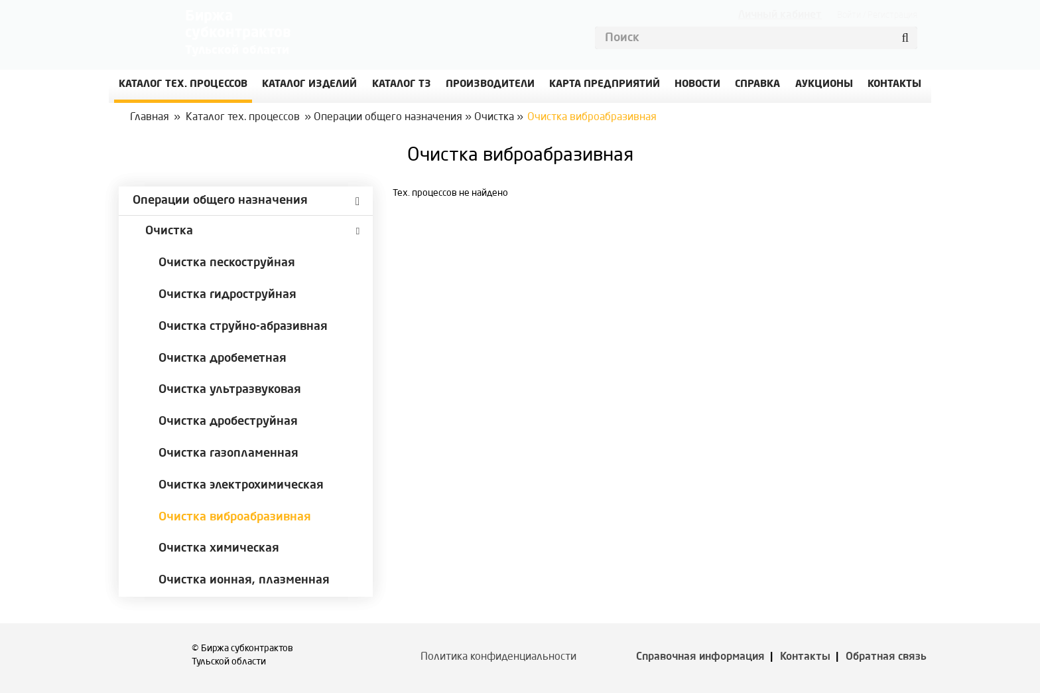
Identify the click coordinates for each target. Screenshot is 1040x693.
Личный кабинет (780, 15)
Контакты (805, 657)
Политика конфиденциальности (498, 657)
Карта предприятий (604, 85)
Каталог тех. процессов (243, 117)
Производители (490, 85)
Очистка (494, 117)
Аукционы (824, 85)
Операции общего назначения (388, 117)
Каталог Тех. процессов (183, 85)
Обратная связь (886, 657)
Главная (149, 117)
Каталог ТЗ (401, 85)
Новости (697, 85)
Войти (849, 15)
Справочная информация (700, 657)
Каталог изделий (309, 85)
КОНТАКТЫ (894, 85)
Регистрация (892, 15)
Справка (757, 85)
